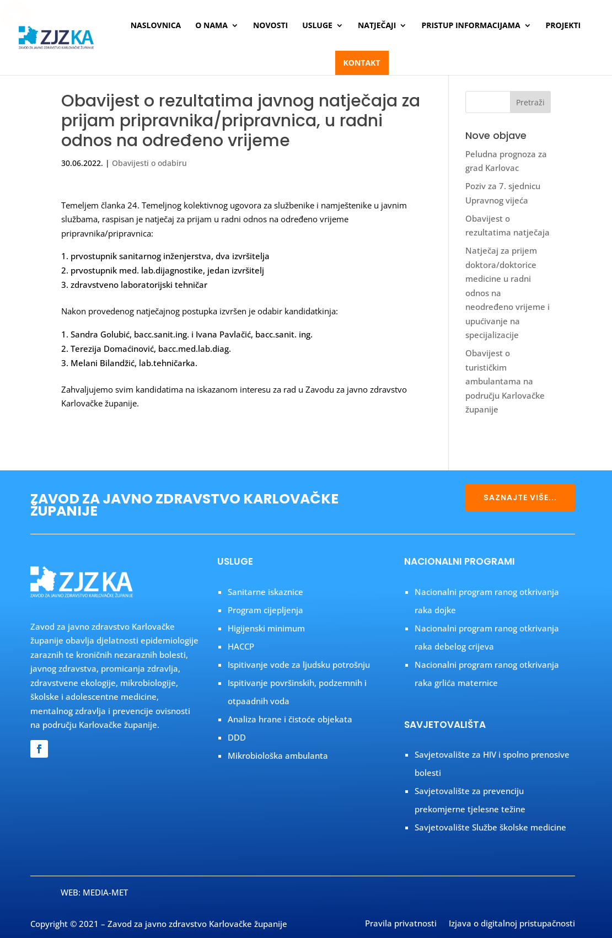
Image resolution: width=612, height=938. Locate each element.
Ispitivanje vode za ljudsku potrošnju (299, 664)
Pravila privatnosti (401, 924)
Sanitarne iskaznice (265, 591)
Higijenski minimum (266, 628)
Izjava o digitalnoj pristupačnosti (512, 924)
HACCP (241, 646)
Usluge (317, 26)
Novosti (270, 26)
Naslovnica (156, 26)
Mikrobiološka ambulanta (278, 755)
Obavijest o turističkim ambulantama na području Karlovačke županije (505, 381)
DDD (237, 737)
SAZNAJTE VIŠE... (520, 497)
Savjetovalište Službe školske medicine (490, 827)
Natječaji (377, 26)
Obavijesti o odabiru (149, 163)
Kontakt (361, 62)
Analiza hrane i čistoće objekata (290, 719)
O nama (211, 26)
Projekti (563, 26)
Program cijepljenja (265, 609)
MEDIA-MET (105, 892)
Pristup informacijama (470, 26)
